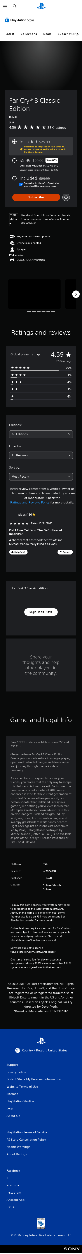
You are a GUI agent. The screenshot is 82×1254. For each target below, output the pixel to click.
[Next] (76, 294)
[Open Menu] (5, 6)
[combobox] (41, 434)
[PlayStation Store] (20, 19)
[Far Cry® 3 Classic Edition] (34, 294)
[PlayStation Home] (41, 6)
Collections (29, 34)
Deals (47, 34)
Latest (9, 34)
